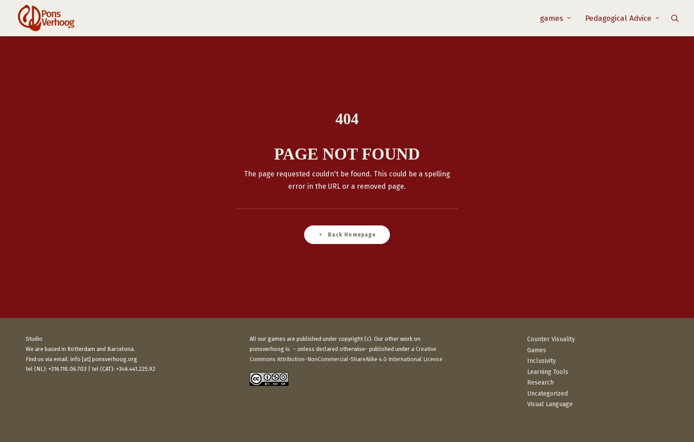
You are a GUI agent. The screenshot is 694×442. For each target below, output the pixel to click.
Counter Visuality (551, 339)
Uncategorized (547, 393)
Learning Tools (547, 372)
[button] (675, 18)
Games (536, 350)
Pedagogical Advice (622, 18)
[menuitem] (555, 18)
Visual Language (550, 404)
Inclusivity (541, 361)
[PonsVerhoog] (46, 18)
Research (540, 382)
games (555, 18)
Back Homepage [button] (347, 235)
